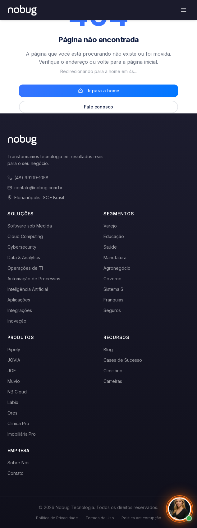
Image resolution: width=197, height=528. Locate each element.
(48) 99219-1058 (27, 177)
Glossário (112, 370)
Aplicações (18, 299)
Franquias (113, 299)
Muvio (13, 381)
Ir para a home (98, 90)
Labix (12, 402)
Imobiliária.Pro (21, 434)
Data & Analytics (23, 257)
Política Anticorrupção (141, 518)
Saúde (110, 247)
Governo (112, 278)
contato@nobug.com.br (34, 187)
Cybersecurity (21, 247)
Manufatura (114, 257)
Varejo (110, 225)
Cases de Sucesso (122, 360)
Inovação (16, 321)
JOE (11, 370)
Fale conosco (98, 106)
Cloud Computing (25, 236)
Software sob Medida (29, 225)
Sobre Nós (18, 462)
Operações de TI (25, 268)
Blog (108, 349)
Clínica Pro (18, 423)
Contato (15, 473)
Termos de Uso (99, 518)
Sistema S (113, 289)
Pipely (13, 349)
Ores (12, 413)
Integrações (19, 310)
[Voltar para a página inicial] (22, 10)
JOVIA (13, 360)
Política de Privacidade (57, 518)
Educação (113, 236)
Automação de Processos (33, 278)
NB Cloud (17, 391)
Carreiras (112, 381)
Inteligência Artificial (27, 289)
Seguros (112, 310)
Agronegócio (117, 268)
